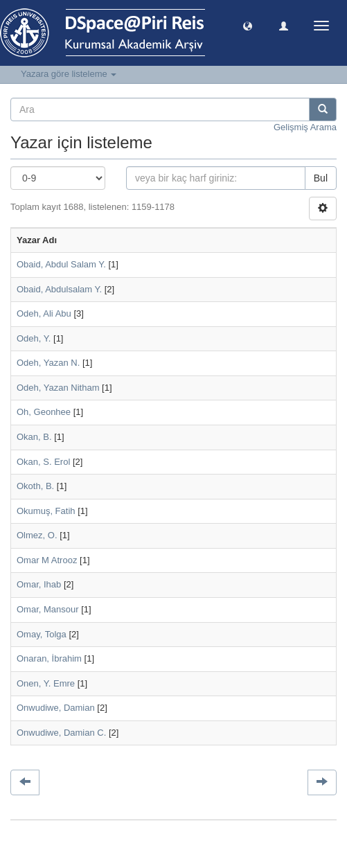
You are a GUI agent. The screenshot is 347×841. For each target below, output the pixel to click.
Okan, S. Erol (43, 462)
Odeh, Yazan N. (48, 362)
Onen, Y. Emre (46, 683)
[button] (247, 25)
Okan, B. (34, 437)
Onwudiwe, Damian (56, 707)
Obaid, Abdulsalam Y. (59, 289)
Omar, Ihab (39, 584)
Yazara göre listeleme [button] (68, 74)
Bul (321, 178)
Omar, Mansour (48, 609)
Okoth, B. (35, 486)
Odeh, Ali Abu (44, 313)
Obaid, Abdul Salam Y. (61, 264)
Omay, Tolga (41, 634)
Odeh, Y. (34, 338)
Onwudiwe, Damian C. (61, 732)
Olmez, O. (37, 535)
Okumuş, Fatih (46, 511)
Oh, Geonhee (44, 412)
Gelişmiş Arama (305, 127)
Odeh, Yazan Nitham (58, 387)
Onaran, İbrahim (49, 658)
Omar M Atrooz (47, 560)
